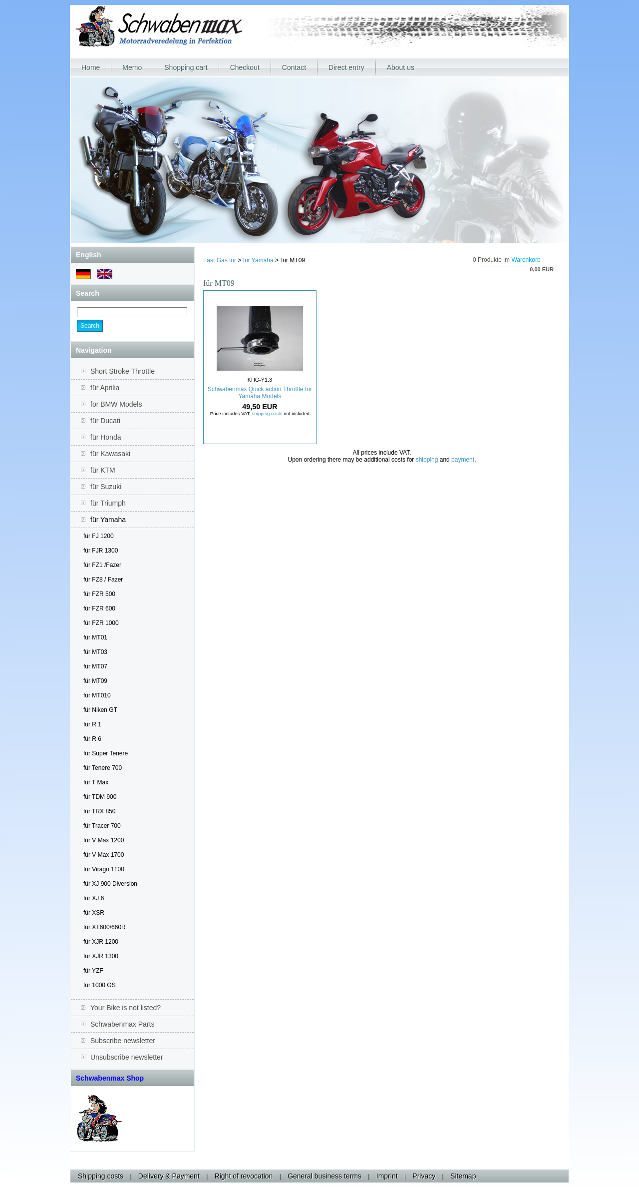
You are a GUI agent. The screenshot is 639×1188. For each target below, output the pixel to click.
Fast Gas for (219, 260)
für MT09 (95, 680)
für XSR (93, 912)
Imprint (387, 1176)
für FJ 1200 (98, 536)
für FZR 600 (99, 608)
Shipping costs (100, 1176)
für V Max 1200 (103, 840)
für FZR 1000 (101, 622)
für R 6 (92, 738)
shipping (427, 459)
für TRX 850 (99, 811)
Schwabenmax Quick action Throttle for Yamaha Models (260, 393)
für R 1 (92, 724)
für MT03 (95, 651)
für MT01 (95, 637)
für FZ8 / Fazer (103, 579)
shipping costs (267, 413)
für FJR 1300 (100, 550)
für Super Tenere (105, 753)
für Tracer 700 (102, 825)
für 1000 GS (99, 985)
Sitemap (463, 1176)
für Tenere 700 (102, 767)
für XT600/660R (104, 927)
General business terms (324, 1176)
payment (462, 459)
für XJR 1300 (100, 956)
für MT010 (97, 695)
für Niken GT (100, 709)
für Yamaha (258, 260)
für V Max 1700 (103, 854)
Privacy (423, 1176)
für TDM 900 (99, 796)
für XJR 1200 (100, 941)
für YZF (93, 970)
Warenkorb (525, 259)
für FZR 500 (99, 594)
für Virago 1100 (103, 869)
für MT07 (95, 666)
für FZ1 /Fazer (102, 565)
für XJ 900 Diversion (110, 883)
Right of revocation (244, 1176)
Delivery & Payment (169, 1176)
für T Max (95, 782)
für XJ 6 (93, 898)
